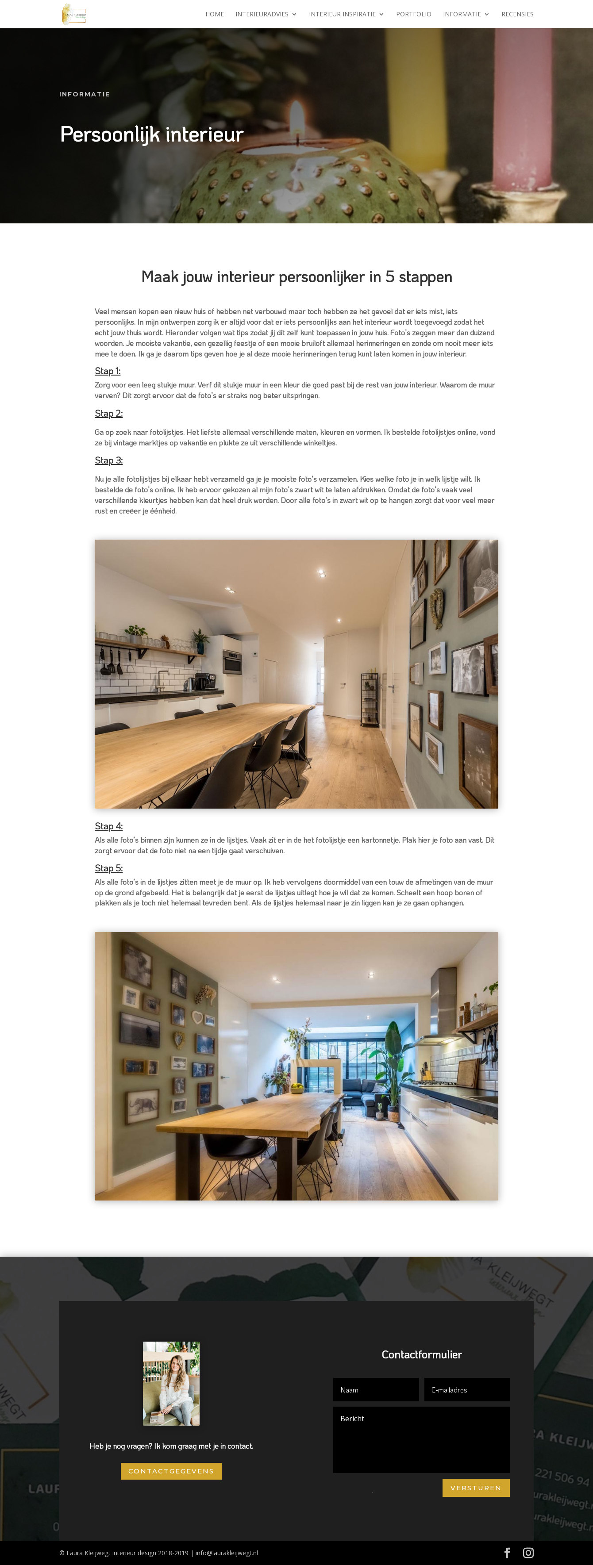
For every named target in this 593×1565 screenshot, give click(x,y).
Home (214, 14)
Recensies (517, 14)
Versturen (476, 1488)
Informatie (462, 14)
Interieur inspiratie (342, 14)
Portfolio (413, 14)
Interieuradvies (262, 14)
